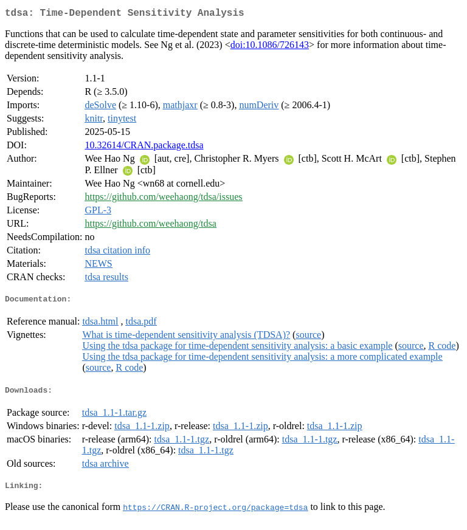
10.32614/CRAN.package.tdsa (144, 147)
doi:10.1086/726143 (269, 47)
